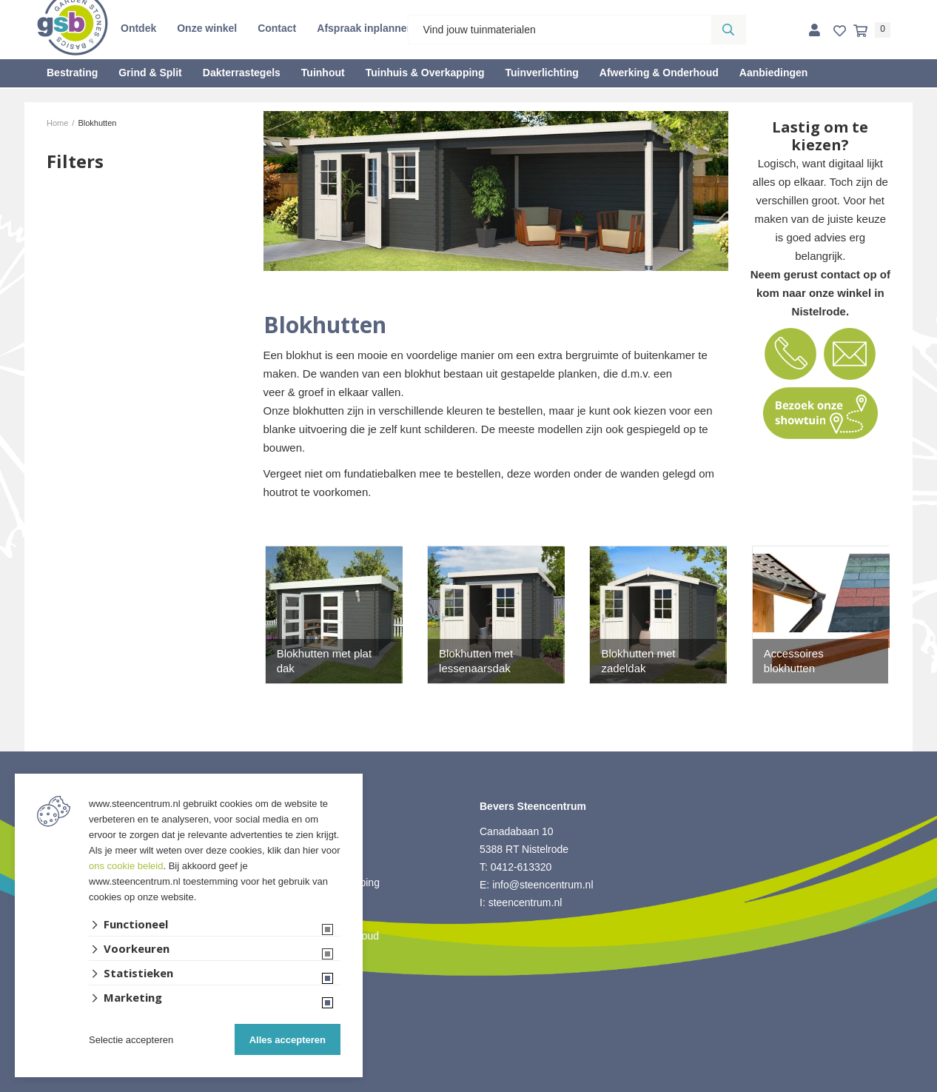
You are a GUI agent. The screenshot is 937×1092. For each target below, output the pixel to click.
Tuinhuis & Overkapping (425, 72)
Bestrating (72, 72)
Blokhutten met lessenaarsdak (476, 660)
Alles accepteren (287, 1039)
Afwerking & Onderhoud (659, 72)
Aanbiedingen (773, 72)
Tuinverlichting (541, 72)
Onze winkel (207, 28)
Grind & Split (150, 72)
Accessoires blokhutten (794, 660)
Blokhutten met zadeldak (638, 660)
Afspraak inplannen (365, 28)
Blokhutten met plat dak (324, 660)
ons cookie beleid (126, 865)
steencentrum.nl (525, 902)
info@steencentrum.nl (542, 885)
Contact (277, 28)
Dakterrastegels (242, 72)
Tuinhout (323, 72)
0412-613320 (521, 867)
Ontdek (138, 28)
